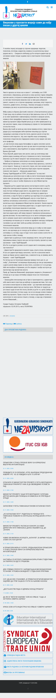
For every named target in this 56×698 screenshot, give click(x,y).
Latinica (18, 324)
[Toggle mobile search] (48, 7)
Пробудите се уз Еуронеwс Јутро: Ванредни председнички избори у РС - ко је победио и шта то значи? (27, 473)
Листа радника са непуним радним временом (24, 667)
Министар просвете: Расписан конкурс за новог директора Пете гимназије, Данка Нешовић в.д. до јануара (24, 528)
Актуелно (12, 316)
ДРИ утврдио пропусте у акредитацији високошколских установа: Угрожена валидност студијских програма (27, 570)
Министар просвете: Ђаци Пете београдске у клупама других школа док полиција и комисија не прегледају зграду (26, 496)
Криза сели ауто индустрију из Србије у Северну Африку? (27, 607)
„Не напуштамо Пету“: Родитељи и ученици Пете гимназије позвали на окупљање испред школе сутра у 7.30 (27, 516)
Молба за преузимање (14, 672)
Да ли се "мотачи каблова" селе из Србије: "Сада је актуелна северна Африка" (24, 598)
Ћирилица (8, 324)
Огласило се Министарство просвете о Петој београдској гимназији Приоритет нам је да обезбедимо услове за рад (27, 484)
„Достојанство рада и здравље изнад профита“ (23, 589)
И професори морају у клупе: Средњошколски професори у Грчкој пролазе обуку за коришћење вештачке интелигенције (27, 549)
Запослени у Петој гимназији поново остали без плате (27, 506)
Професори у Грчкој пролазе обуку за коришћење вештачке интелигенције (24, 464)
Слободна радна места (14, 655)
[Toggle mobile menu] (52, 7)
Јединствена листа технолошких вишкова (22, 661)
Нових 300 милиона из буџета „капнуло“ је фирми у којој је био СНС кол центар (27, 539)
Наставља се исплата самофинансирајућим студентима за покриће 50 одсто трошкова (27, 560)
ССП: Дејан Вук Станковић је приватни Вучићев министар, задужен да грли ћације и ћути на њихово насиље (28, 580)
